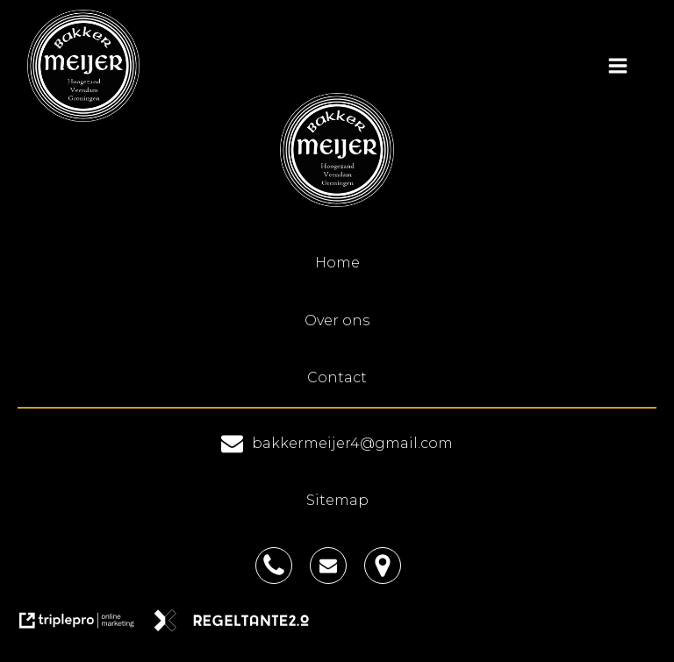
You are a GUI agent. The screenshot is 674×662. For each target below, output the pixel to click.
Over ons (337, 320)
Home (337, 262)
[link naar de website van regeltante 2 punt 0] (238, 626)
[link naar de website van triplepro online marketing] (85, 626)
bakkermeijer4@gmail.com (352, 443)
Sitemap (337, 500)
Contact (337, 377)
